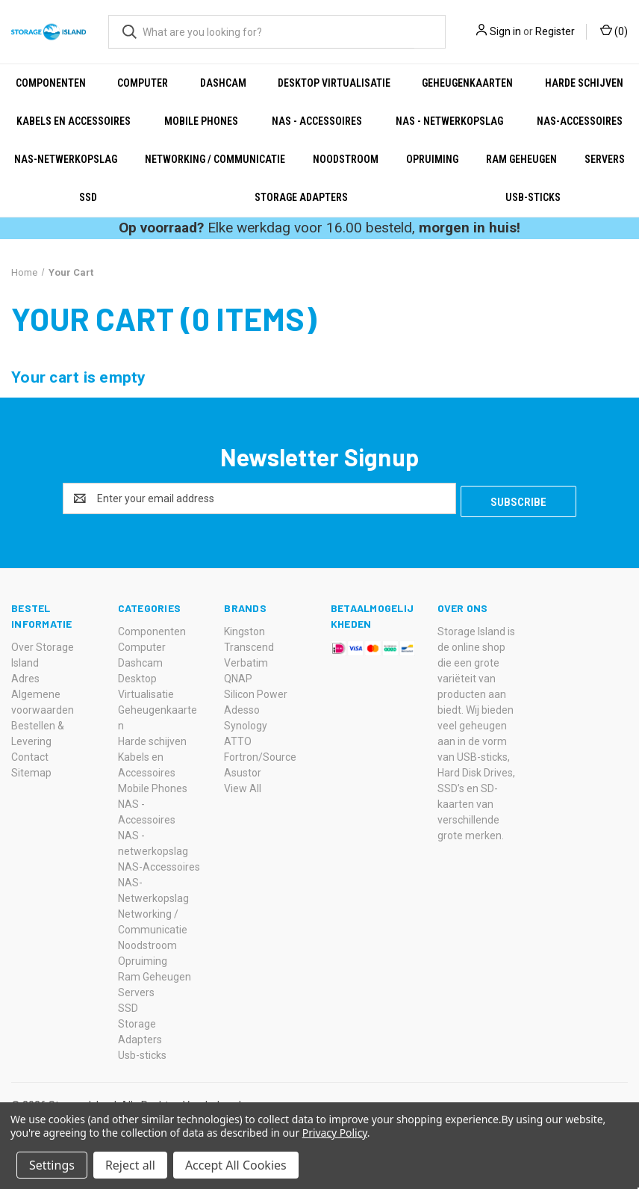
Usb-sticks (533, 197)
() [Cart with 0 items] (614, 30)
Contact (30, 754)
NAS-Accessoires (580, 121)
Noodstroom (345, 159)
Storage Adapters (301, 197)
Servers (136, 989)
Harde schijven (584, 83)
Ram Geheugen (521, 159)
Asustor (242, 770)
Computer (142, 83)
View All (242, 785)
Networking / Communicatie (215, 159)
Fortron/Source (260, 754)
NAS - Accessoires (317, 121)
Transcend (249, 644)
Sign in (505, 31)
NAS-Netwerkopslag (65, 159)
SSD (88, 197)
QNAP (238, 676)
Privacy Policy (334, 1132)
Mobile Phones (201, 121)
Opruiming (432, 159)
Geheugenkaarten (467, 83)
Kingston (244, 628)
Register (555, 31)
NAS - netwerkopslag (449, 121)
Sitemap (31, 770)
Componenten (51, 83)
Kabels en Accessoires (73, 121)
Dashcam (223, 83)
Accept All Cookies (236, 1165)
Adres (25, 676)
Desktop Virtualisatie (334, 83)
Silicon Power (255, 691)
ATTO (238, 738)
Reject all (130, 1165)
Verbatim (246, 660)
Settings (52, 1165)
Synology (245, 723)
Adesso (242, 707)
